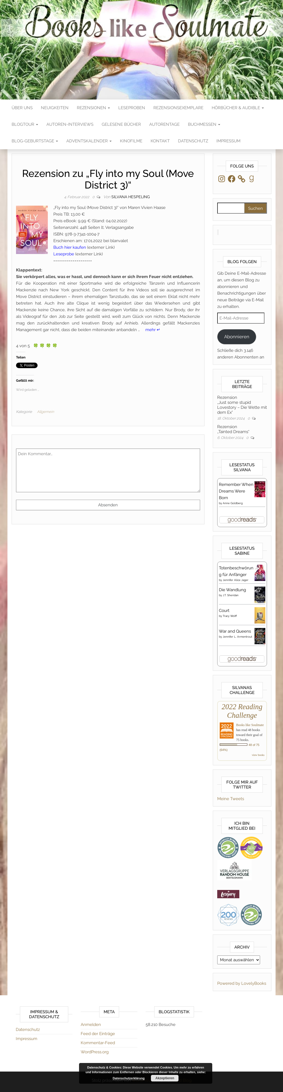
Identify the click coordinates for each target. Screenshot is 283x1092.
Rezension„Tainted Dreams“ (233, 429)
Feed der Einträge (98, 1033)
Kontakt (160, 140)
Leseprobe (63, 254)
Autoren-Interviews (69, 124)
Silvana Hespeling (130, 197)
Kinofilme (131, 140)
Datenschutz (193, 140)
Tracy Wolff (230, 615)
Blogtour (25, 124)
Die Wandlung (232, 589)
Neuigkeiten (55, 107)
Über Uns (22, 107)
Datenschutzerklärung (129, 1078)
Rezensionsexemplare (178, 107)
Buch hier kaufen (69, 247)
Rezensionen (93, 107)
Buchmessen (204, 124)
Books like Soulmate (250, 725)
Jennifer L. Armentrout (237, 636)
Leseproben (131, 107)
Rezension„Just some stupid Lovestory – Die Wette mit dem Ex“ (242, 405)
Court (224, 610)
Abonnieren (236, 336)
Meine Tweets (230, 798)
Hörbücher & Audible (238, 107)
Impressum (228, 140)
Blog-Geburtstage (35, 140)
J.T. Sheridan (231, 595)
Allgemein (45, 412)
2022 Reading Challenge (242, 711)
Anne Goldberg (233, 503)
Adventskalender (89, 140)
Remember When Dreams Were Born (236, 491)
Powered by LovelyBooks (241, 983)
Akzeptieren (164, 1078)
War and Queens (235, 631)
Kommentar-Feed (98, 1042)
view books (258, 754)
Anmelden (91, 1024)
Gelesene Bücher (121, 124)
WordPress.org (95, 1051)
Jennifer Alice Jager (235, 580)
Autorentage (164, 124)
